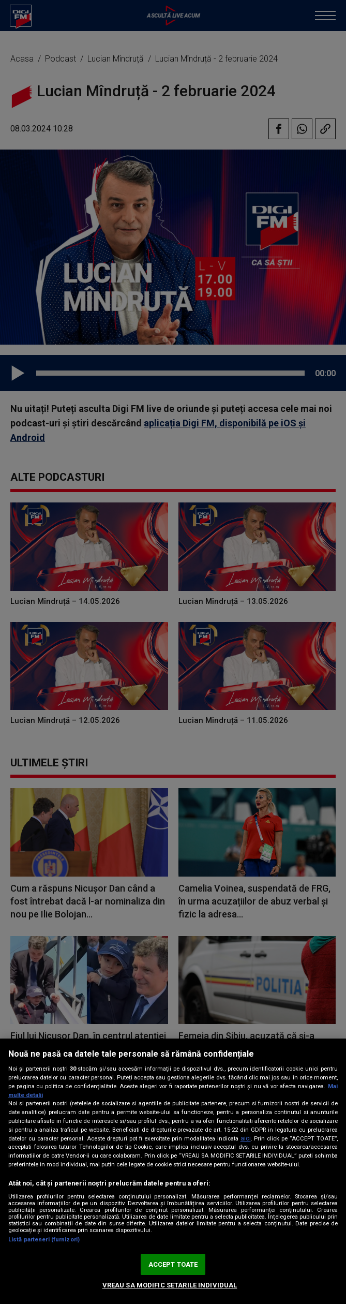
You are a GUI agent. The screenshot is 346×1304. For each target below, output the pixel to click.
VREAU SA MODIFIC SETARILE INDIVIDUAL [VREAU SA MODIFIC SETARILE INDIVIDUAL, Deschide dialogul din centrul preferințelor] (169, 1285)
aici (245, 1138)
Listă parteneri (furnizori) (44, 1239)
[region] (173, 1171)
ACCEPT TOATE (173, 1264)
